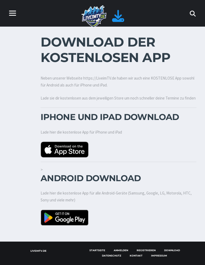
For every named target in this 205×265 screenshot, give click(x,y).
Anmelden (121, 250)
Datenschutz (111, 255)
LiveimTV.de (38, 250)
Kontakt (136, 255)
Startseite (97, 250)
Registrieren (146, 250)
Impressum (159, 255)
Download (172, 250)
